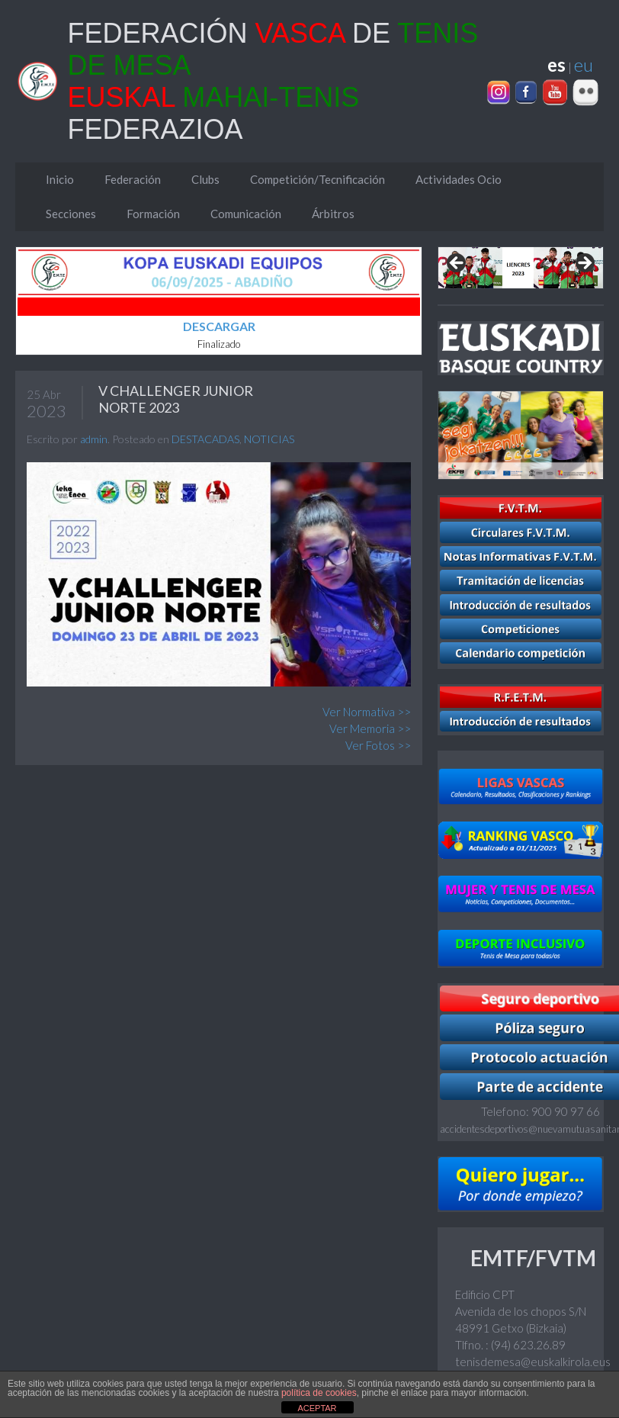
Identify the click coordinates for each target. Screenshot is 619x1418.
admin (93, 438)
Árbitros (333, 213)
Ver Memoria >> (370, 728)
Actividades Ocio (458, 179)
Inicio (60, 179)
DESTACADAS (205, 438)
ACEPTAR (316, 1408)
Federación (132, 179)
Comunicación (245, 213)
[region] (520, 267)
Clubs (205, 179)
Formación (153, 213)
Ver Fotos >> (378, 745)
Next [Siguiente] (583, 263)
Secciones (71, 213)
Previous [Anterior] (457, 263)
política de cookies (319, 1392)
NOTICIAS (269, 438)
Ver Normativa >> (366, 712)
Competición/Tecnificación (317, 179)
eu (583, 64)
